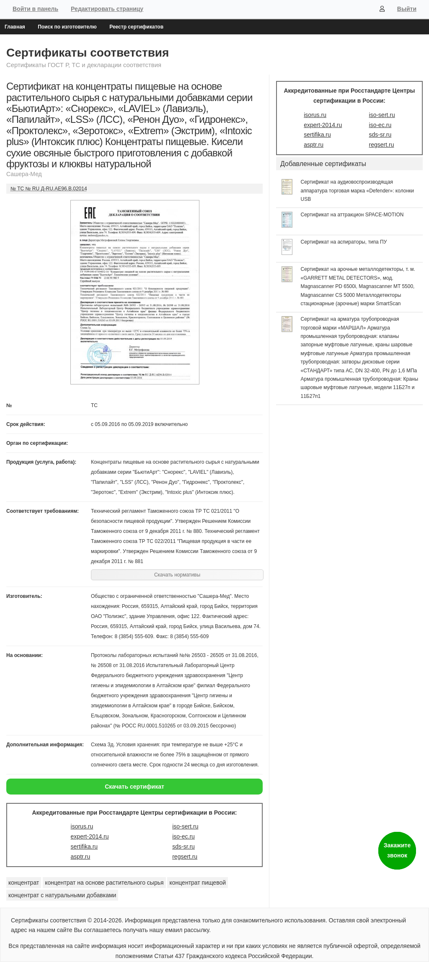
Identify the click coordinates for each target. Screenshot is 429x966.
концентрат (23, 882)
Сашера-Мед (24, 174)
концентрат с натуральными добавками (62, 895)
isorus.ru (82, 826)
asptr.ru (80, 856)
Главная (15, 27)
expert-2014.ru (90, 836)
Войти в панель (35, 8)
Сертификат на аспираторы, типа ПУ (344, 242)
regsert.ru (184, 856)
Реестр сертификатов (136, 27)
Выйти (406, 8)
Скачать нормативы (177, 575)
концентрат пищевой (197, 882)
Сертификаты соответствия (87, 52)
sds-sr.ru (183, 846)
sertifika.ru (84, 846)
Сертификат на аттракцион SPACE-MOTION (352, 215)
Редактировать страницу (107, 8)
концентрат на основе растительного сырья (104, 882)
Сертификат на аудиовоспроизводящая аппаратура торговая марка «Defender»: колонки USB (357, 190)
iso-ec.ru (183, 836)
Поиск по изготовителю (67, 27)
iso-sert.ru (185, 826)
